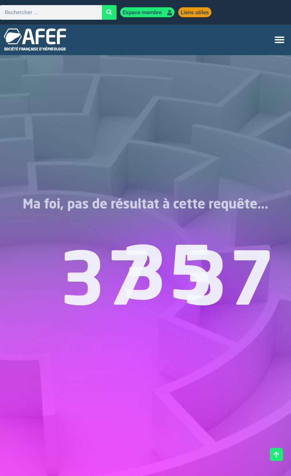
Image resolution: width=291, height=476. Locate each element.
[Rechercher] (109, 12)
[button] (279, 40)
